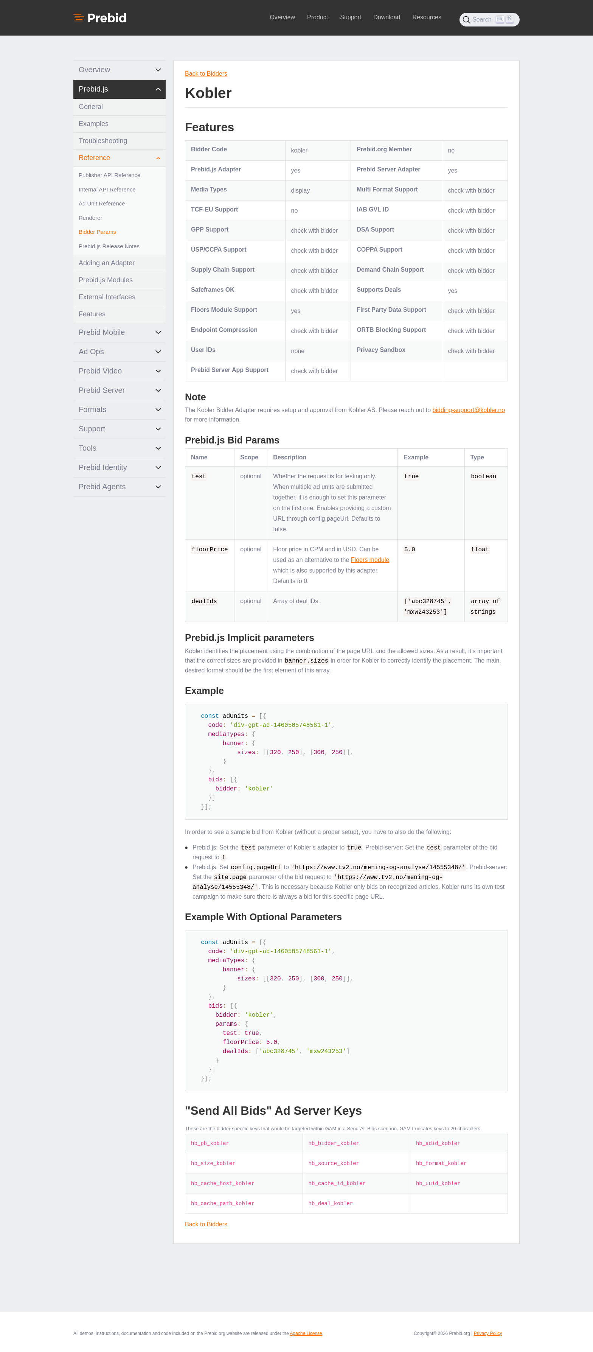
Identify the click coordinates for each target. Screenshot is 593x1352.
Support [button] (350, 17)
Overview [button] (282, 17)
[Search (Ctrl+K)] (489, 19)
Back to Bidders (206, 73)
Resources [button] (426, 17)
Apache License (306, 1332)
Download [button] (386, 17)
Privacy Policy (488, 1332)
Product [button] (317, 17)
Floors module (370, 560)
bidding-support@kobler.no (469, 410)
